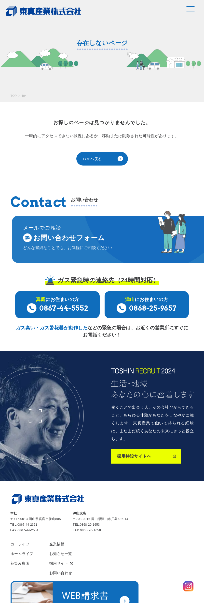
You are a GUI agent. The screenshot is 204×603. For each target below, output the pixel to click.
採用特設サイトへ (135, 430)
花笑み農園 (21, 539)
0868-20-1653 (90, 499)
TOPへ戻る (92, 136)
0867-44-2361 (28, 499)
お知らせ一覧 (63, 529)
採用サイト (61, 539)
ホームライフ (23, 529)
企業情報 (59, 519)
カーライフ (21, 519)
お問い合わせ (63, 549)
